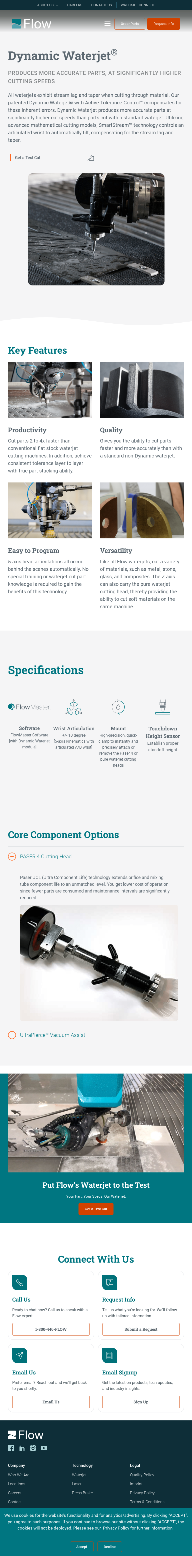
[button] (96, 857)
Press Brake (82, 1493)
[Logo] (96, 1435)
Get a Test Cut (96, 1209)
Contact (15, 1502)
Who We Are (18, 1475)
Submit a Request (141, 1329)
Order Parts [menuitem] (130, 24)
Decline (110, 1547)
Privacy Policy (142, 1493)
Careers (14, 1493)
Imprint (136, 1484)
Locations (16, 1484)
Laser (77, 1484)
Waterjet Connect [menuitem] (138, 5)
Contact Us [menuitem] (101, 5)
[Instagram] (33, 1448)
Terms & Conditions (147, 1502)
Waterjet (79, 1475)
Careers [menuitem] (74, 5)
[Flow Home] (31, 24)
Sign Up (141, 1401)
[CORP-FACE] (11, 1448)
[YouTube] (44, 1448)
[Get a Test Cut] (52, 157)
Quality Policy (142, 1475)
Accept (81, 1547)
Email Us (51, 1401)
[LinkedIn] (22, 1448)
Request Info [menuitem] (164, 24)
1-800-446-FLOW (51, 1329)
